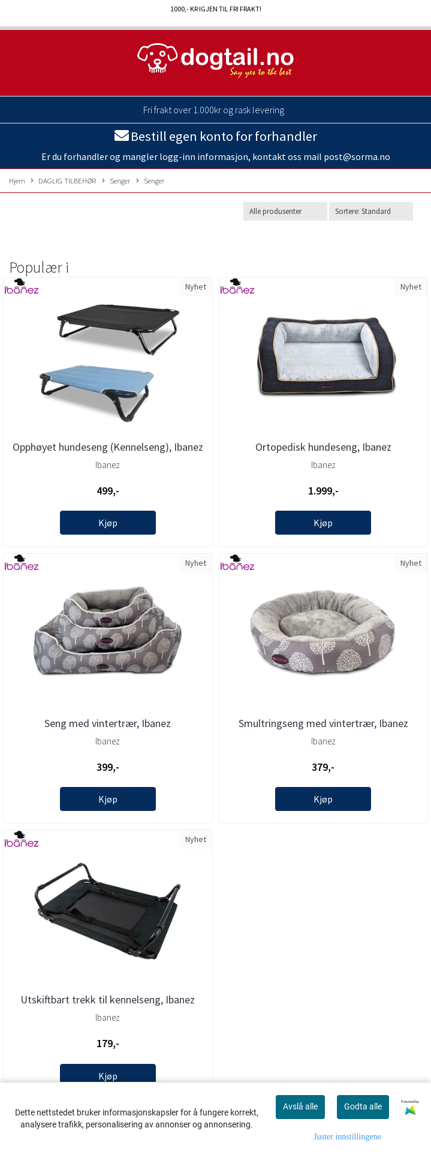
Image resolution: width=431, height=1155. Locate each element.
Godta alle (363, 1106)
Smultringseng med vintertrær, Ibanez (323, 723)
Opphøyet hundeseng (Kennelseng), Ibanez (108, 447)
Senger (116, 181)
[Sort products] (371, 211)
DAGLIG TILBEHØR (63, 181)
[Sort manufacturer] (285, 211)
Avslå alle (300, 1106)
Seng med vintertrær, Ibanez (107, 723)
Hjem (17, 180)
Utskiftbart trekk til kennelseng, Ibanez (107, 999)
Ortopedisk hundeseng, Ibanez (323, 447)
